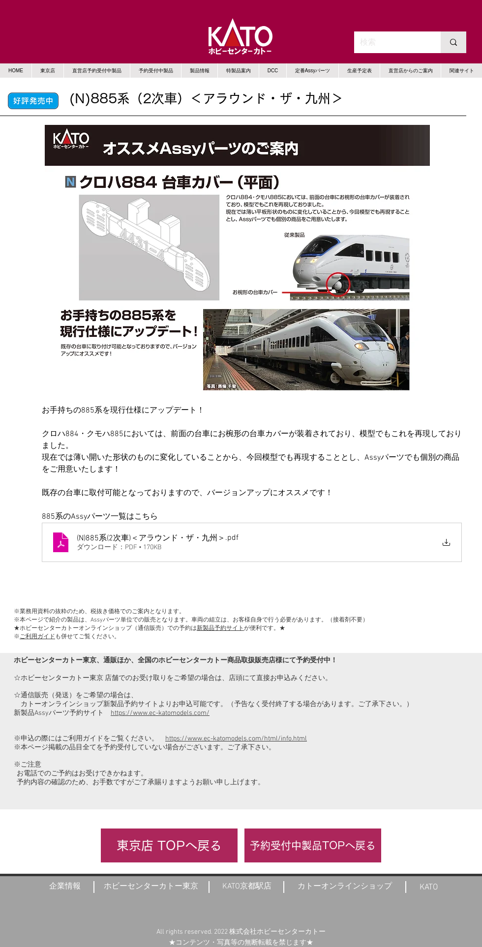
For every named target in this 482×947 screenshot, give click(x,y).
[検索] (390, 42)
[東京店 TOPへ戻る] (169, 845)
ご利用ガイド (37, 636)
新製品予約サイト (220, 628)
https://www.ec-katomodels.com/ (160, 713)
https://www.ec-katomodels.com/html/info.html (236, 739)
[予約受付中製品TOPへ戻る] (312, 845)
